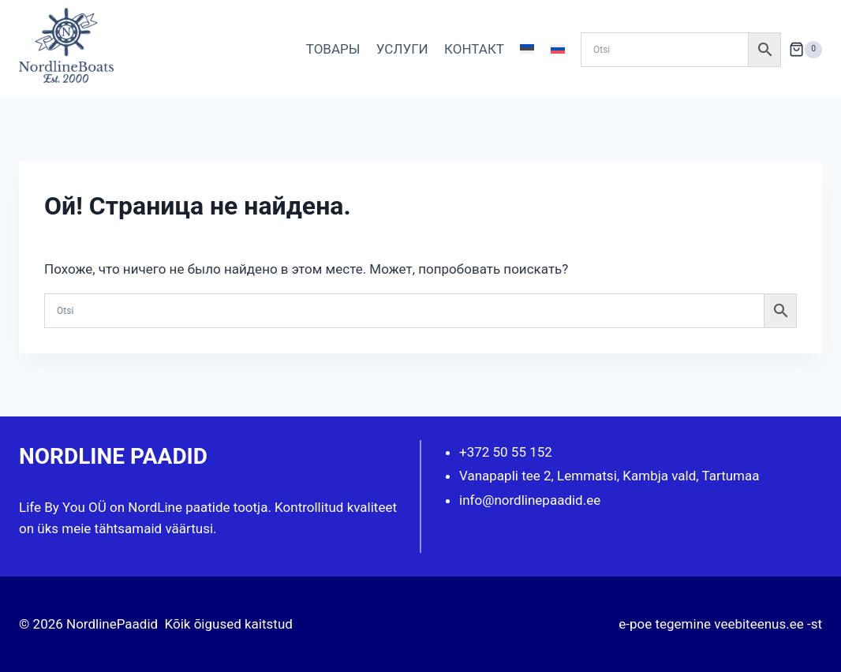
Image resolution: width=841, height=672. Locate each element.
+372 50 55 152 (505, 452)
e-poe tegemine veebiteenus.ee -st (720, 624)
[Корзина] (805, 49)
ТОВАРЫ (333, 49)
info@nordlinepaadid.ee (529, 500)
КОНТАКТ (474, 49)
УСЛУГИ (402, 49)
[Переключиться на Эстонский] (527, 50)
